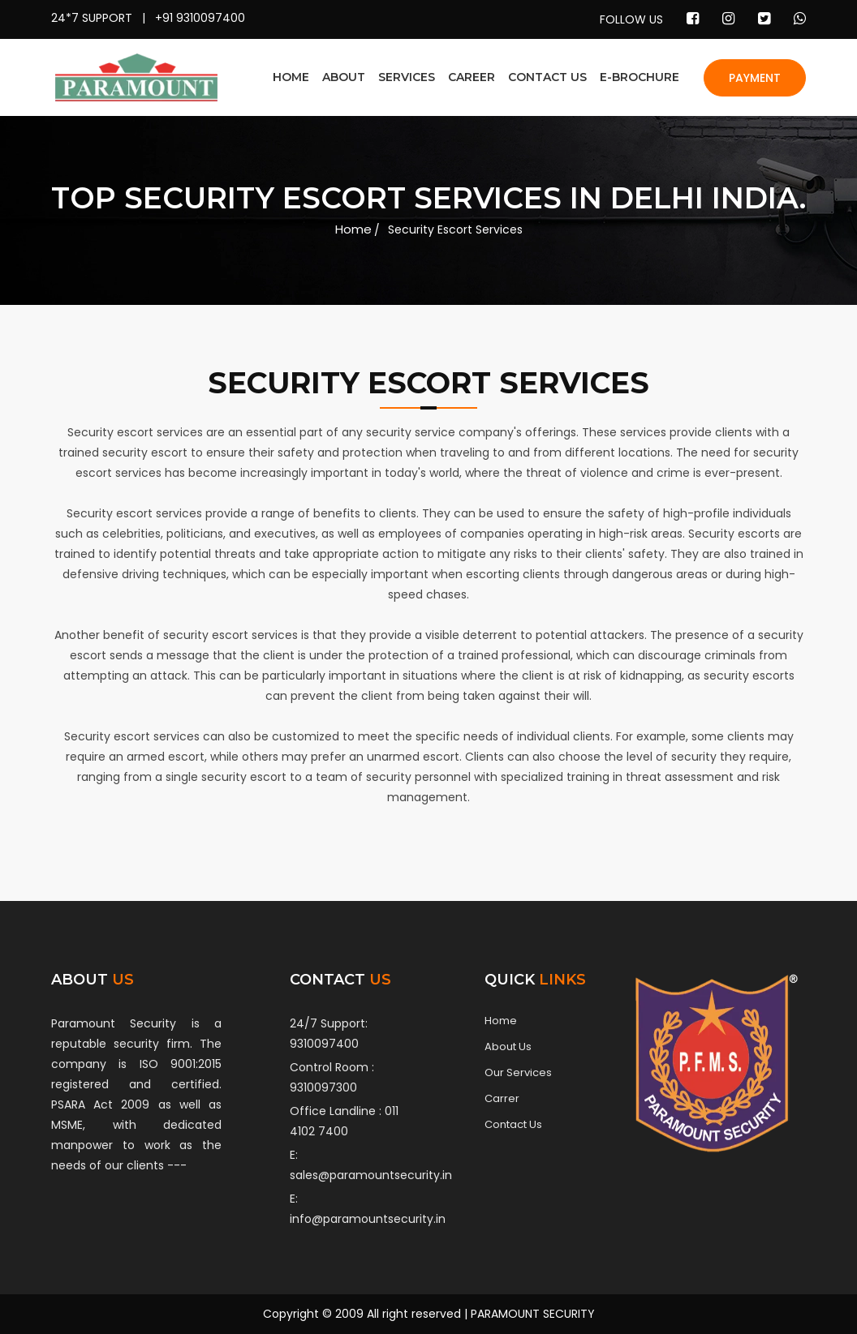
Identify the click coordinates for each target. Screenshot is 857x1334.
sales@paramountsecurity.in (371, 1175)
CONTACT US (547, 77)
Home (353, 229)
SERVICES (406, 77)
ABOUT (343, 77)
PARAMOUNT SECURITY (533, 1314)
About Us (508, 1046)
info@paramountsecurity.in (368, 1219)
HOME (291, 77)
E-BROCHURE (639, 77)
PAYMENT (755, 78)
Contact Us (513, 1124)
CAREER (471, 77)
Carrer (501, 1098)
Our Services (518, 1072)
